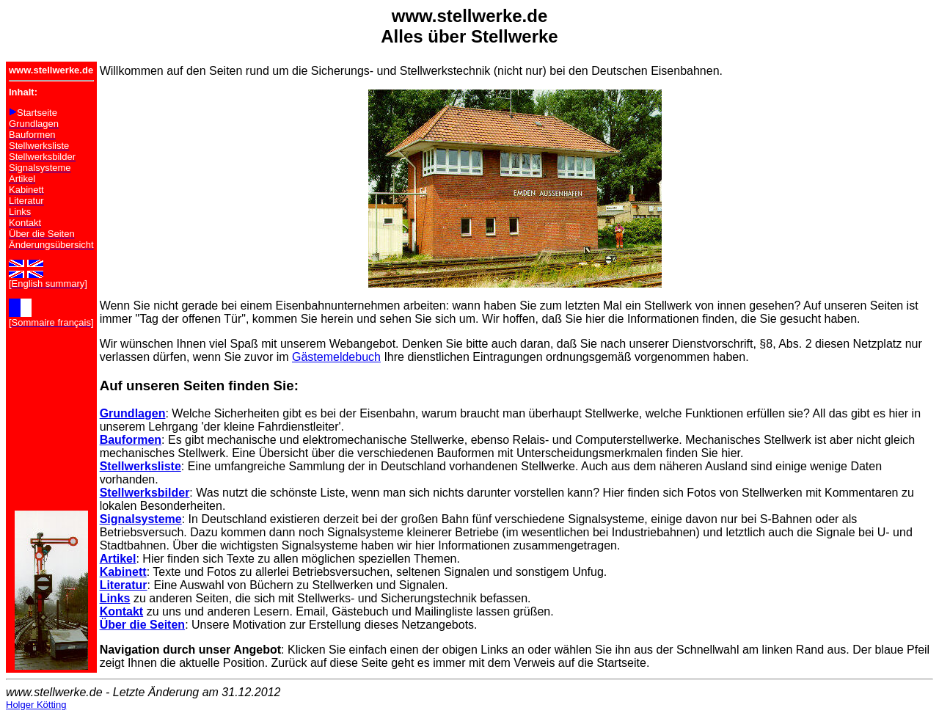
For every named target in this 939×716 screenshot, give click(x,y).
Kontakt (122, 611)
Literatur (123, 585)
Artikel (118, 558)
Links (115, 598)
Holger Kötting (36, 704)
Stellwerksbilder (145, 492)
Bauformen (130, 440)
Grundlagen (133, 413)
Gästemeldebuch (336, 357)
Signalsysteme (141, 519)
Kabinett (123, 572)
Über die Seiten (142, 624)
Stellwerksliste (140, 466)
